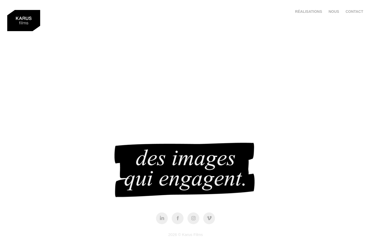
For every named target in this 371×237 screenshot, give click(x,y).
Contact (354, 11)
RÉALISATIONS (308, 11)
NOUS (334, 11)
